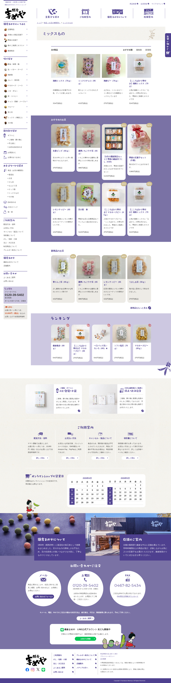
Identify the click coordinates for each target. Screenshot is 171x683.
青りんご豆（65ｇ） (61, 282)
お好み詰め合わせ (15, 147)
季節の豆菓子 (11, 40)
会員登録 (144, 4)
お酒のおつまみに (14, 157)
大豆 (10, 178)
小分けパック (13, 207)
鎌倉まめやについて (11, 262)
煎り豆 (8, 112)
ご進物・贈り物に (15, 140)
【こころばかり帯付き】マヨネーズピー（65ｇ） (114, 212)
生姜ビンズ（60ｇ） (61, 151)
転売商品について (10, 246)
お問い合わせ (9, 281)
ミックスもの (68, 23)
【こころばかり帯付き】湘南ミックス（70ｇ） (138, 83)
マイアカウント (157, 4)
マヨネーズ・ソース (13, 85)
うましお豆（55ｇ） (137, 282)
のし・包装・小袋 (10, 239)
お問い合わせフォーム (43, 597)
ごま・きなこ (11, 91)
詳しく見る (40, 458)
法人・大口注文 (9, 243)
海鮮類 (8, 75)
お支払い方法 (9, 228)
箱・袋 (10, 212)
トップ (39, 23)
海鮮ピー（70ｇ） (111, 81)
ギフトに (11, 135)
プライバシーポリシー (107, 656)
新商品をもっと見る (138, 308)
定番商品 (9, 29)
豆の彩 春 (83, 210)
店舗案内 (7, 266)
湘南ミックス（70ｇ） (62, 81)
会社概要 (103, 659)
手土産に (12, 143)
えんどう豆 (13, 186)
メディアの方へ (82, 668)
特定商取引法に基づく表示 (108, 654)
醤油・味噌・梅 (11, 64)
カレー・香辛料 (11, 80)
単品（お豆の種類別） (52, 23)
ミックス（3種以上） (14, 117)
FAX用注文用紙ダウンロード (127, 596)
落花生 (11, 175)
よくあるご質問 (9, 277)
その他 (8, 123)
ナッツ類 (12, 189)
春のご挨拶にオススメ (14, 45)
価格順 (139, 50)
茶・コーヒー (11, 96)
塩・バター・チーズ (13, 69)
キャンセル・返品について (14, 232)
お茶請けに (12, 152)
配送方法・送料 (9, 224)
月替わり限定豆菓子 (13, 35)
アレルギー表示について (13, 250)
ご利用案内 (57, 655)
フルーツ (9, 107)
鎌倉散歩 (9, 51)
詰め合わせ (12, 202)
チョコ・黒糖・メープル (15, 101)
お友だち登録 (85, 639)
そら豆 (11, 182)
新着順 (148, 50)
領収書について (9, 235)
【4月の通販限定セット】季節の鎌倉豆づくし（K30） (113, 159)
